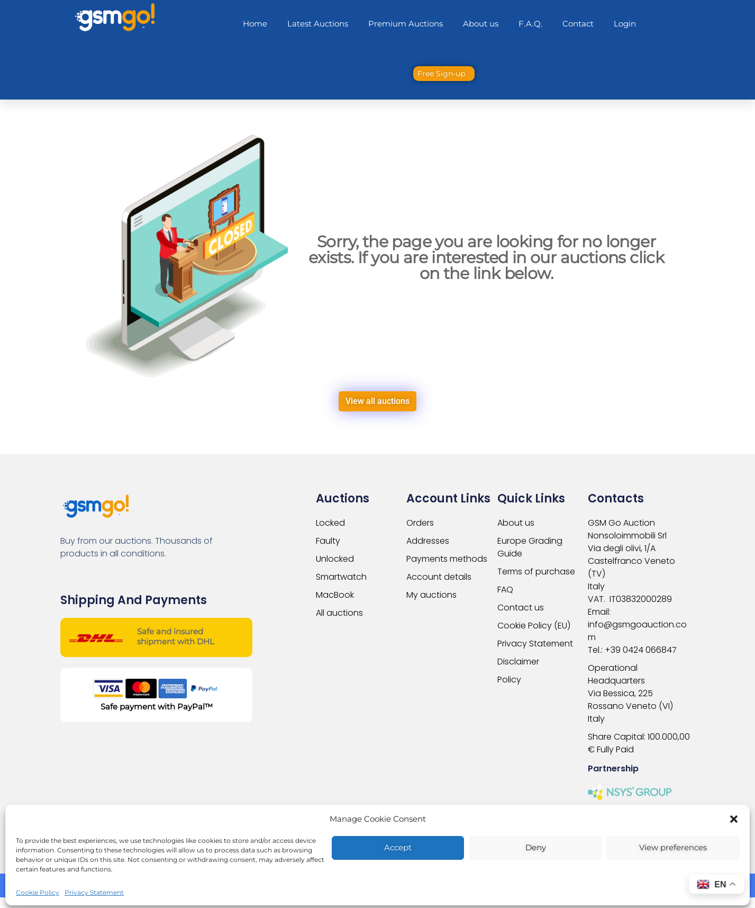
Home (255, 24)
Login (625, 24)
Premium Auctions (405, 24)
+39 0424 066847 (641, 650)
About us (480, 24)
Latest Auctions (317, 24)
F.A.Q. (530, 24)
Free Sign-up (441, 73)
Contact (578, 24)
